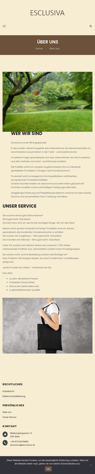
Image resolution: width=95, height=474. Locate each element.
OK (48, 469)
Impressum (8, 391)
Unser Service (9, 417)
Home (39, 48)
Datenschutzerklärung (14, 396)
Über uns (7, 412)
